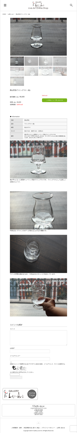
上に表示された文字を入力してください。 (22, 372)
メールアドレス (14, 356)
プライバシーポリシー (48, 428)
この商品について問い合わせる (54, 100)
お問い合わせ (61, 428)
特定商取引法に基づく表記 (32, 428)
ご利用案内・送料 (16, 428)
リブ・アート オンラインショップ (38, 4)
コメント (12, 329)
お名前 (12, 348)
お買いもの (11, 14)
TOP (40, 422)
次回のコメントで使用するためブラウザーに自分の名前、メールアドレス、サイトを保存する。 (38, 364)
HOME (4, 14)
